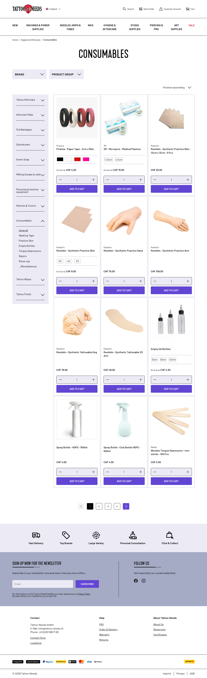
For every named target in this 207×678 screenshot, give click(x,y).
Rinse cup (24, 261)
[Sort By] (177, 87)
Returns (103, 639)
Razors (22, 256)
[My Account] (170, 9)
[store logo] (27, 9)
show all (23, 230)
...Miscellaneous (28, 266)
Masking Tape (26, 235)
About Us (158, 624)
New (15, 25)
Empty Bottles (27, 245)
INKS (90, 25)
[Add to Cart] (76, 189)
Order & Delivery (108, 629)
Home (15, 39)
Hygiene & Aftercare (30, 39)
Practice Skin (26, 240)
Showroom (159, 629)
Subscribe (87, 583)
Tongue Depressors (30, 251)
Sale (192, 25)
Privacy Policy (84, 594)
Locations (36, 643)
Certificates (160, 634)
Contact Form (38, 638)
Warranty (104, 634)
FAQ (101, 624)
